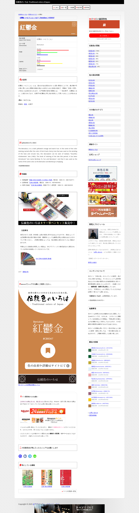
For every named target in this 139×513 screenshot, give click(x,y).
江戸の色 (92, 96)
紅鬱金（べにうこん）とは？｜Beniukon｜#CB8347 (37, 18)
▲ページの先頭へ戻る (69, 491)
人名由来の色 (93, 130)
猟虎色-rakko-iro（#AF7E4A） (99, 404)
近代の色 (92, 101)
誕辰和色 (86, 7)
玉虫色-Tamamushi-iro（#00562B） (100, 355)
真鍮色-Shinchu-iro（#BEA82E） (99, 361)
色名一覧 (64, 7)
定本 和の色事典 (36, 185)
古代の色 (92, 80)
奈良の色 (92, 83)
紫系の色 (92, 61)
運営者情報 (93, 415)
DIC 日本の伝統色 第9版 (35, 258)
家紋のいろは (93, 149)
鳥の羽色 (92, 128)
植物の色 (92, 117)
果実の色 (92, 123)
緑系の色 (92, 59)
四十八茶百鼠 (93, 133)
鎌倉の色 (92, 88)
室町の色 (92, 91)
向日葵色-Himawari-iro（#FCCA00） (100, 398)
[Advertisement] (47, 122)
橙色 (25, 104)
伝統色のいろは (33, 2)
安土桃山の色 (93, 93)
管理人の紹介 (92, 262)
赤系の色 (92, 51)
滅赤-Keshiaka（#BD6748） (98, 386)
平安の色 (92, 85)
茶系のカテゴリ (32, 14)
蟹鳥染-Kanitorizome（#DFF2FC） (100, 367)
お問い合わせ (98, 252)
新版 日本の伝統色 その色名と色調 (40, 180)
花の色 (91, 120)
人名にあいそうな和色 (96, 136)
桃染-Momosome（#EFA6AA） (99, 374)
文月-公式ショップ (95, 160)
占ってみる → (104, 35)
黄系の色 (92, 56)
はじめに (56, 7)
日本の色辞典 (33, 182)
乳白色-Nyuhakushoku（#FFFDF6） (100, 380)
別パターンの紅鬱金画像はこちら (29, 385)
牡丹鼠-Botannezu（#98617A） (99, 392)
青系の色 (92, 53)
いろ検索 (71, 7)
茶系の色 (92, 64)
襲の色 (91, 115)
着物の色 (25, 272)
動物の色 (92, 125)
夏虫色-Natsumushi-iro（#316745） (100, 349)
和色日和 (79, 7)
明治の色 (92, 98)
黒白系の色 (92, 66)
